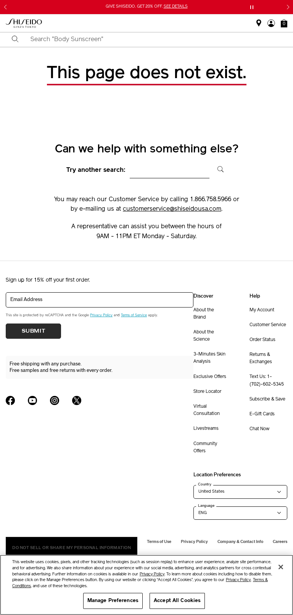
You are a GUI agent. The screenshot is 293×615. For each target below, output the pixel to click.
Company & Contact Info (240, 542)
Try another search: (96, 170)
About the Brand (203, 314)
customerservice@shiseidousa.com (172, 209)
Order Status (262, 340)
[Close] (280, 567)
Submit (33, 331)
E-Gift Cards (262, 414)
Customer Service (268, 325)
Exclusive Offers (209, 377)
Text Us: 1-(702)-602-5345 (267, 380)
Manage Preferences (112, 600)
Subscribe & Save (267, 399)
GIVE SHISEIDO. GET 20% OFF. (147, 7)
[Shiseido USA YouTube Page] (32, 400)
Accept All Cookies (177, 600)
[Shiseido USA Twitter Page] (76, 400)
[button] (284, 23)
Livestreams (206, 428)
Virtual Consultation (206, 410)
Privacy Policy (101, 315)
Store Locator (207, 391)
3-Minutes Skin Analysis (209, 358)
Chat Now (259, 429)
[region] (146, 585)
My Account (262, 310)
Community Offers (205, 447)
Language (206, 506)
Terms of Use (159, 542)
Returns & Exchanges (261, 358)
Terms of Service (134, 315)
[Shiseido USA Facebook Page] (10, 400)
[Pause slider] (252, 7)
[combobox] (153, 39)
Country (204, 484)
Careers (280, 542)
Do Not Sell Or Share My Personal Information (71, 548)
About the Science (203, 336)
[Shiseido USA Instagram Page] (54, 400)
